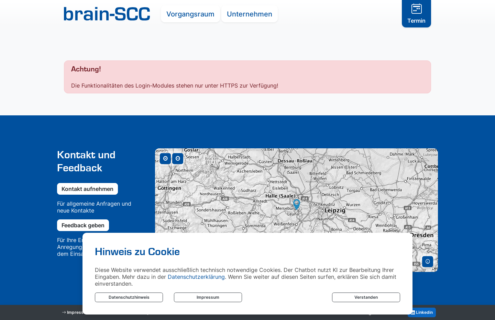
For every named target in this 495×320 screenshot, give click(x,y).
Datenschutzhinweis (129, 297)
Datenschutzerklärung (196, 277)
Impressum (208, 297)
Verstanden (366, 297)
